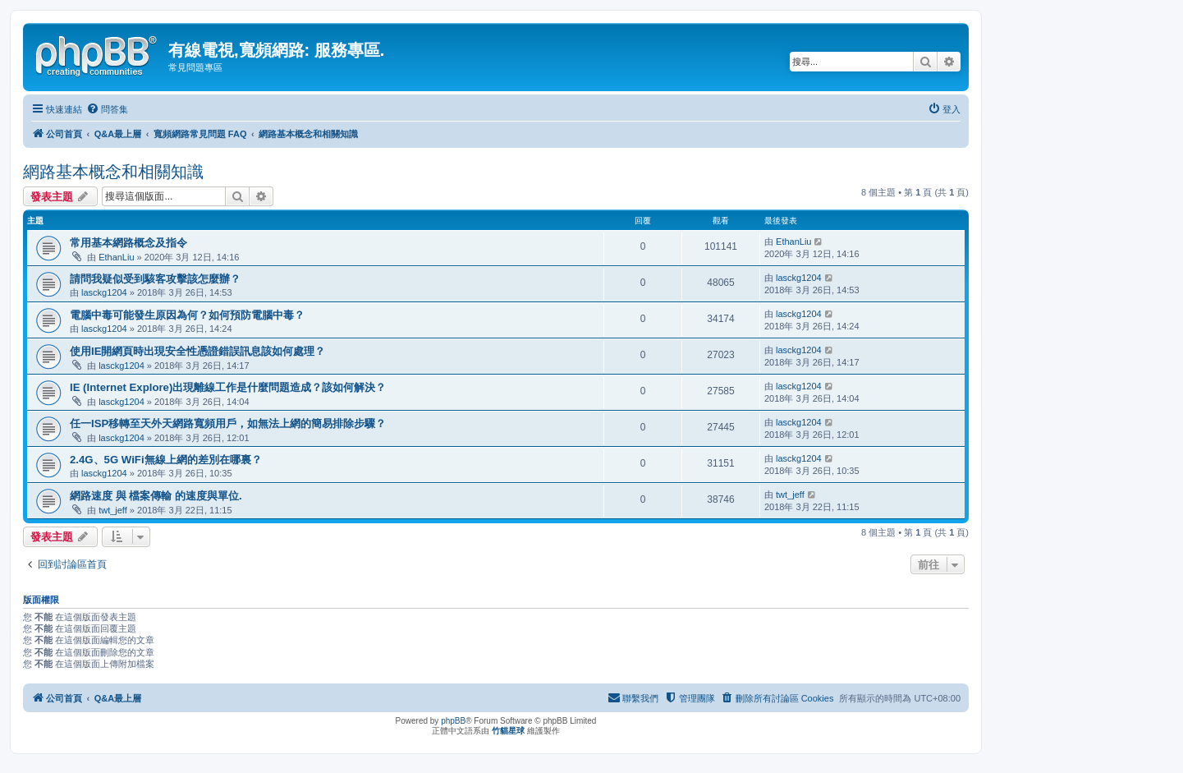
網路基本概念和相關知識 (113, 172)
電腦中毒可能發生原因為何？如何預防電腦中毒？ (187, 315)
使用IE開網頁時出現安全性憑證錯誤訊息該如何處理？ (197, 351)
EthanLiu (116, 257)
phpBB (453, 720)
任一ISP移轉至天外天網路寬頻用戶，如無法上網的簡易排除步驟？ (228, 423)
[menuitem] (107, 109)
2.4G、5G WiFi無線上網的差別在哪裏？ (166, 459)
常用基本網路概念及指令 (128, 243)
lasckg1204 (104, 292)
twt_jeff (113, 510)
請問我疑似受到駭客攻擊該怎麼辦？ (155, 279)
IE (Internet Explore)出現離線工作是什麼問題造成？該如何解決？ (228, 387)
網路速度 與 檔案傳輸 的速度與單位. (156, 496)
